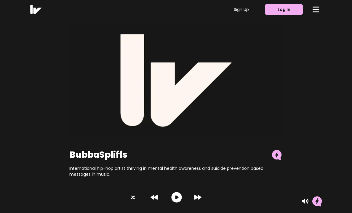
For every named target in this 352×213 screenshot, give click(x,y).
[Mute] (305, 201)
